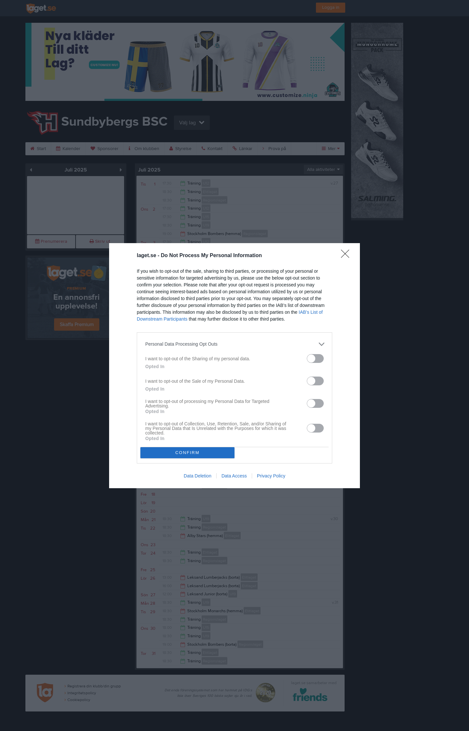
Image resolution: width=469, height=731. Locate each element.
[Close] (347, 256)
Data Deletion (197, 475)
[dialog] (234, 365)
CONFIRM (187, 452)
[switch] (315, 358)
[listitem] (234, 344)
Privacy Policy (271, 475)
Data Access (234, 475)
